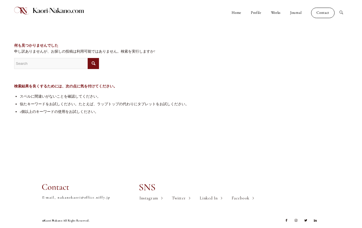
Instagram (148, 198)
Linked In (209, 198)
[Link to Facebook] (286, 220)
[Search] (343, 12)
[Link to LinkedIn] (315, 220)
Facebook (240, 198)
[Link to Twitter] (305, 220)
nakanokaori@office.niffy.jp (84, 197)
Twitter (179, 198)
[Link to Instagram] (296, 220)
